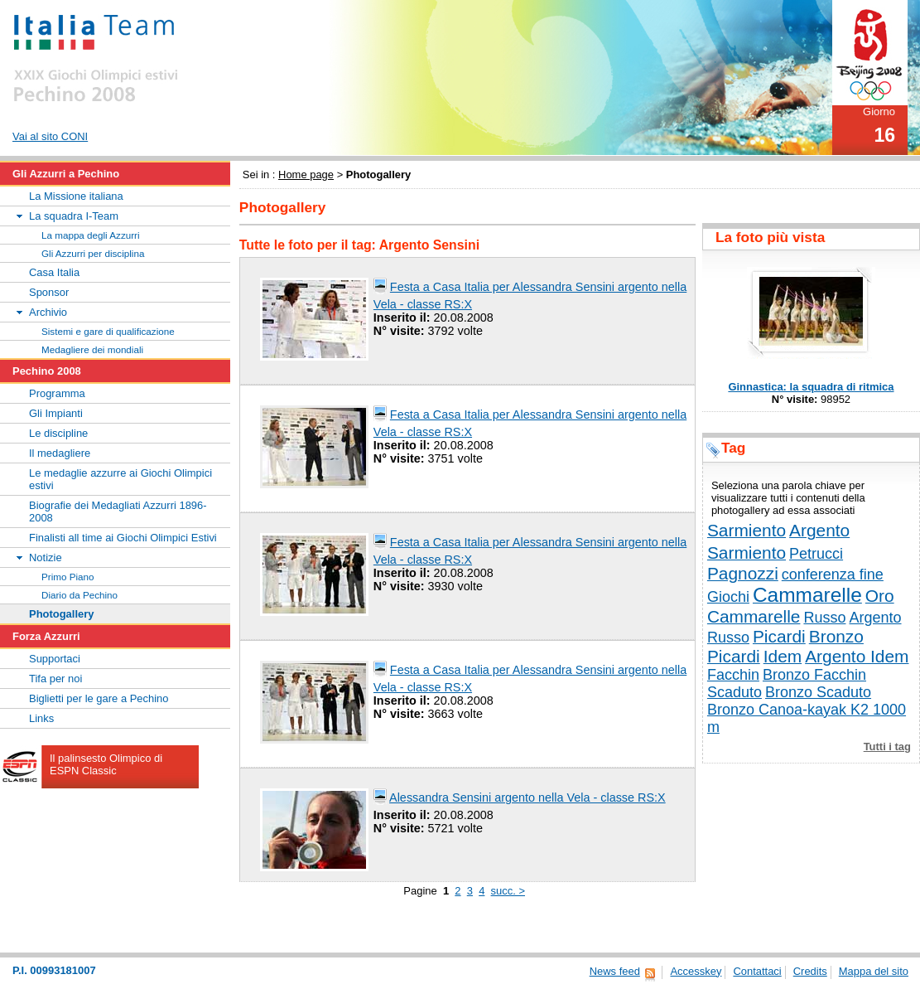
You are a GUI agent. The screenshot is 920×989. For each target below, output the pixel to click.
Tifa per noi (55, 678)
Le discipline (58, 433)
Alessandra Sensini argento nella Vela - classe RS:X (527, 797)
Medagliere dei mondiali (92, 349)
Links (41, 718)
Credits (810, 971)
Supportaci (54, 658)
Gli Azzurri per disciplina (92, 253)
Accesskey (695, 971)
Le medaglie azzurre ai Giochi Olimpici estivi (120, 479)
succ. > (508, 891)
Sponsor (49, 292)
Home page (306, 174)
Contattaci (757, 971)
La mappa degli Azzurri (90, 235)
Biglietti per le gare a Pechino (99, 698)
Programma (57, 393)
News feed (615, 971)
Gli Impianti (56, 413)
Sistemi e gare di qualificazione (108, 331)
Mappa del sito (873, 971)
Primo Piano (67, 576)
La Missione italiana (76, 196)
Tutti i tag (887, 746)
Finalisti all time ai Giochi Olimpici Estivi (123, 537)
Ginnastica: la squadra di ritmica (811, 387)
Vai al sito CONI (50, 136)
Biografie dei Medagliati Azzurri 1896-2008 (118, 511)
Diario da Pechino (79, 594)
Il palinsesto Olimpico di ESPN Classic (106, 764)
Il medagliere (59, 453)
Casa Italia (54, 272)
